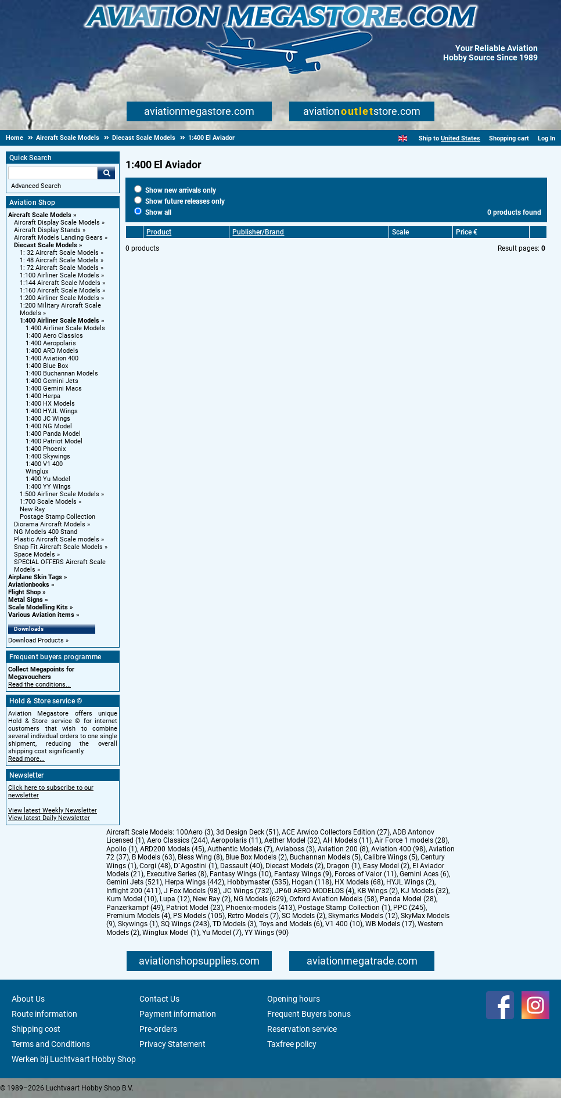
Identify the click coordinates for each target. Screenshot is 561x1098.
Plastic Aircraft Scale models (56, 539)
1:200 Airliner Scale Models (59, 298)
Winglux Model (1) (170, 933)
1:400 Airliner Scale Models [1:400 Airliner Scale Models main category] (65, 328)
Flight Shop (24, 592)
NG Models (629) (259, 899)
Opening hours (293, 998)
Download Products (36, 640)
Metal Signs (25, 600)
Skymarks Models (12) (363, 916)
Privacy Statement (172, 1044)
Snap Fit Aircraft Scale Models (58, 547)
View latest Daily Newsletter (49, 818)
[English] (402, 138)
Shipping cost (36, 1029)
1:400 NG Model (49, 426)
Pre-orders (158, 1029)
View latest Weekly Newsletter (52, 810)
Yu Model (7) (222, 933)
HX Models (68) (359, 882)
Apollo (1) (121, 849)
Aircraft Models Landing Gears (58, 237)
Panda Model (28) (408, 899)
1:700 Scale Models (48, 501)
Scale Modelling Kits (38, 607)
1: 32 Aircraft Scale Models (59, 253)
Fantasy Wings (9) (303, 874)
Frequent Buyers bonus (309, 1013)
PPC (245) (409, 908)
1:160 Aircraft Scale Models (60, 290)
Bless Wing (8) (200, 857)
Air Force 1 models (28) (411, 840)
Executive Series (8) (176, 874)
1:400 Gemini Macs (54, 388)
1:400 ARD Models (52, 351)
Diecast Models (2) (294, 866)
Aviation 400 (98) (398, 849)
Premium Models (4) (138, 916)
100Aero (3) (194, 832)
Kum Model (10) (131, 899)
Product (158, 232)
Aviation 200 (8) (343, 849)
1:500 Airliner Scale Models (59, 494)
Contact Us (159, 998)
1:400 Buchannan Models (62, 373)
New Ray (32, 509)
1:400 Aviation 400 (52, 358)
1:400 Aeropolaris (51, 343)
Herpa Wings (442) (194, 882)
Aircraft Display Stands (47, 230)
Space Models (34, 554)
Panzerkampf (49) (134, 908)
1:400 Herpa (43, 396)
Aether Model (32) (292, 840)
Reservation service (302, 1029)
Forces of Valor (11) (366, 874)
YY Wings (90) (266, 933)
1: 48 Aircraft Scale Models (59, 260)
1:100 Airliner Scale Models (59, 275)
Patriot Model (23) (194, 908)
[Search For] (53, 173)
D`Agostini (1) (195, 866)
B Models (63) (153, 857)
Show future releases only (179, 201)
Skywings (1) (138, 924)
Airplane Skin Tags (35, 577)
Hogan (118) (312, 882)
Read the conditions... (39, 684)
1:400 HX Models (50, 403)
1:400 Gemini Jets (52, 381)
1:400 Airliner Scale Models (59, 320)
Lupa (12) (175, 899)
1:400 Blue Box (47, 366)
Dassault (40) (241, 866)
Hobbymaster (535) (258, 882)
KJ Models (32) (424, 891)
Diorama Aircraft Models (49, 524)
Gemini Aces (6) (424, 874)
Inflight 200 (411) (133, 891)
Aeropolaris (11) (236, 840)
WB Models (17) (390, 924)
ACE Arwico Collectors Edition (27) (336, 832)
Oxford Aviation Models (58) (333, 899)
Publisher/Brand (258, 232)
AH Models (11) (347, 840)
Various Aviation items (41, 615)
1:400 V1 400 (44, 464)
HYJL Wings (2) (410, 882)
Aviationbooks (28, 584)
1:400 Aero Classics (54, 335)
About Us (28, 998)
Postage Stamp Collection (57, 517)
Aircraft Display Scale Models (57, 222)
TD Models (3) (234, 924)
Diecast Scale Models (45, 245)
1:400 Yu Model (48, 479)
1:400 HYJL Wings (52, 411)
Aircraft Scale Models (39, 215)
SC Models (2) (303, 916)
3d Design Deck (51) (247, 832)
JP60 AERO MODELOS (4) (314, 891)
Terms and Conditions (51, 1044)
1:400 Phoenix (46, 449)
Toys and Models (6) (290, 924)
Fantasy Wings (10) (240, 874)
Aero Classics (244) (177, 840)
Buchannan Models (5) (325, 857)
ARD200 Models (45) (172, 849)
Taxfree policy (292, 1044)
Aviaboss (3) (295, 849)
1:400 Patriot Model (54, 441)
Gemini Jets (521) (134, 882)
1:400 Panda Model (53, 434)
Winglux (37, 471)
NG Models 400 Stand (45, 532)
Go (106, 173)
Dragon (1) (343, 866)
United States (460, 138)
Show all (152, 212)
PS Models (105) (199, 916)
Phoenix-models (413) (260, 908)
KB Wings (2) (377, 891)
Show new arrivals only (175, 190)
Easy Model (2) (386, 866)
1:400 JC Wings (48, 418)
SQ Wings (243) (185, 924)
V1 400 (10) (343, 924)
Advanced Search (36, 186)
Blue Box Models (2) (256, 857)
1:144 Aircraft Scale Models (60, 283)
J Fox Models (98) (192, 891)
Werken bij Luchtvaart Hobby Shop (74, 1059)
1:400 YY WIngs (48, 486)
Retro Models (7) (253, 916)
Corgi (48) (155, 866)
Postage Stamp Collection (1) (344, 908)
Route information (44, 1013)
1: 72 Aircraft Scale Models (59, 268)
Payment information (177, 1013)
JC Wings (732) (247, 891)
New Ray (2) (212, 899)
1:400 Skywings (48, 456)
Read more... (26, 759)
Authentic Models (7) (239, 849)
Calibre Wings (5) (391, 857)
